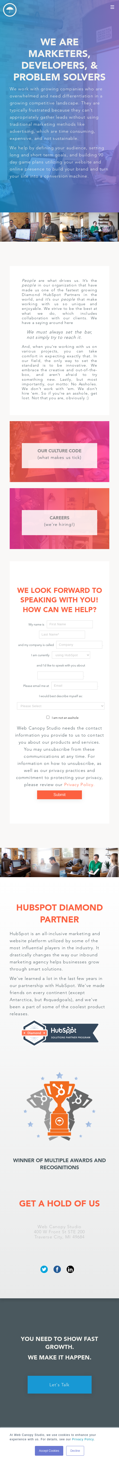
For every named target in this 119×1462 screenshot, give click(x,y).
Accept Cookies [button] (49, 1451)
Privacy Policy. (79, 784)
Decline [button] (75, 1451)
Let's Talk (59, 1384)
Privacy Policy (83, 1439)
